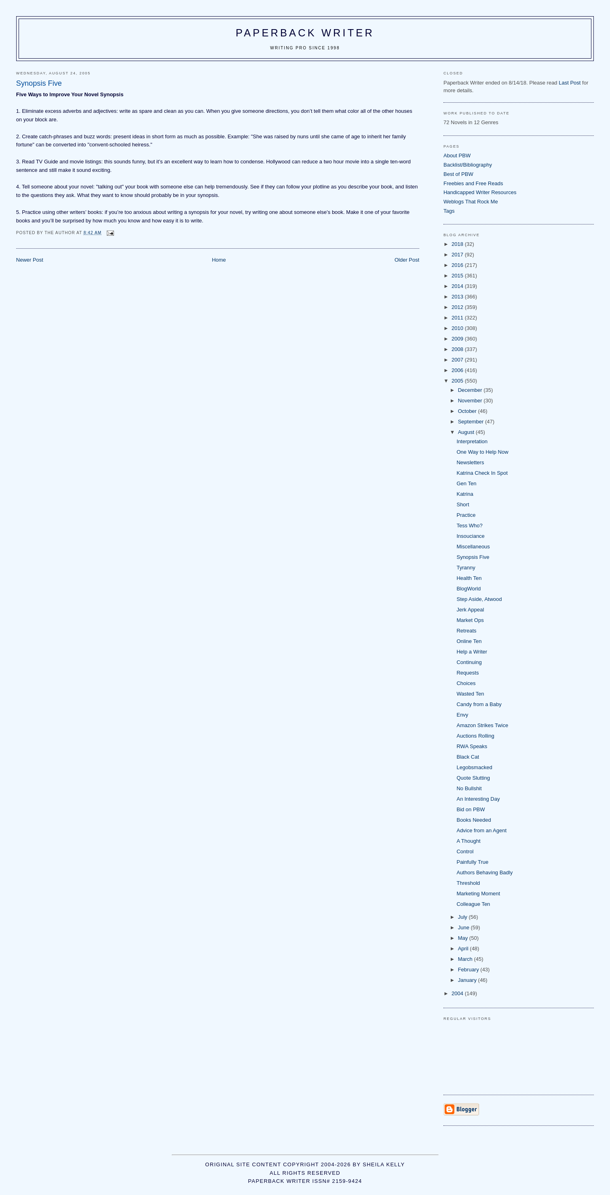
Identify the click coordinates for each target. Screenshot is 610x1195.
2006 (458, 370)
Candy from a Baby (478, 704)
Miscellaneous (473, 547)
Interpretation (472, 441)
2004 (458, 993)
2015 (458, 276)
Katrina (464, 494)
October (468, 411)
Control (464, 851)
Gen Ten (466, 483)
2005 (458, 381)
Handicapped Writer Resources (479, 192)
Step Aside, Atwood (479, 599)
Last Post (569, 83)
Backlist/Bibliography (467, 165)
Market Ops (469, 620)
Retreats (466, 631)
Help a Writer (471, 652)
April (464, 948)
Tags (448, 211)
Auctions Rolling (475, 736)
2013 (458, 297)
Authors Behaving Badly (484, 872)
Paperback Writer (305, 32)
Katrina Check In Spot (481, 473)
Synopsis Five (472, 557)
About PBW (457, 155)
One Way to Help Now (482, 452)
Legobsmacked (474, 767)
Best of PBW (458, 174)
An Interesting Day (478, 799)
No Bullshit (468, 788)
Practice (465, 515)
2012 (458, 307)
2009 (458, 339)
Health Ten (468, 578)
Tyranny (465, 568)
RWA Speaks (471, 746)
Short (462, 504)
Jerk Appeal (470, 610)
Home (219, 260)
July (463, 917)
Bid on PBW (470, 809)
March (466, 959)
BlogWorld (468, 589)
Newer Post (29, 260)
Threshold (468, 883)
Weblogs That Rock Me (470, 202)
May (463, 938)
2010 (458, 328)
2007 (458, 360)
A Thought (468, 841)
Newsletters (470, 462)
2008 (458, 349)
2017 (458, 255)
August (467, 432)
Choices (465, 683)
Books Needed (473, 820)
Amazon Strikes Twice (482, 725)
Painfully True (472, 862)
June (464, 927)
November (471, 401)
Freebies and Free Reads (473, 183)
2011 (458, 318)
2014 (458, 286)
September (471, 422)
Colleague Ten (473, 904)
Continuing (468, 662)
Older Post (407, 260)
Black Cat (467, 757)
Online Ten (468, 641)
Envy (462, 715)
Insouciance (470, 536)
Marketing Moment (478, 893)
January (468, 980)
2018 (458, 244)
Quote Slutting (473, 778)
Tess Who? (469, 525)
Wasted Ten (470, 694)
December (471, 390)
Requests (467, 673)
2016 (458, 265)
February (469, 970)
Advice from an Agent (481, 830)
